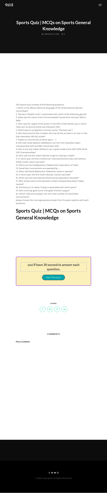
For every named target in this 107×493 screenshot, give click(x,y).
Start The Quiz (53, 277)
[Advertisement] (53, 83)
